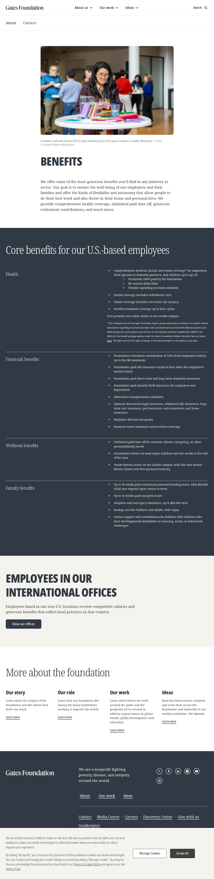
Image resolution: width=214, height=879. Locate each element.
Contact (85, 816)
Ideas (128, 795)
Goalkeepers (89, 825)
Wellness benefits (22, 445)
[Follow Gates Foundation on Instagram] (187, 771)
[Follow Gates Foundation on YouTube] (196, 771)
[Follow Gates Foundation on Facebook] (168, 771)
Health (12, 274)
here (109, 340)
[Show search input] (200, 7)
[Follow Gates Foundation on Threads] (159, 780)
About (11, 23)
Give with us (188, 816)
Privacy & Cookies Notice (87, 867)
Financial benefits (22, 359)
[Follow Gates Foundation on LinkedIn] (178, 771)
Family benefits (20, 488)
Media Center (108, 816)
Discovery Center (157, 816)
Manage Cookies (149, 856)
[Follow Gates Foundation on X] (159, 771)
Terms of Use (13, 872)
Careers (29, 23)
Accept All (182, 856)
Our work (107, 795)
